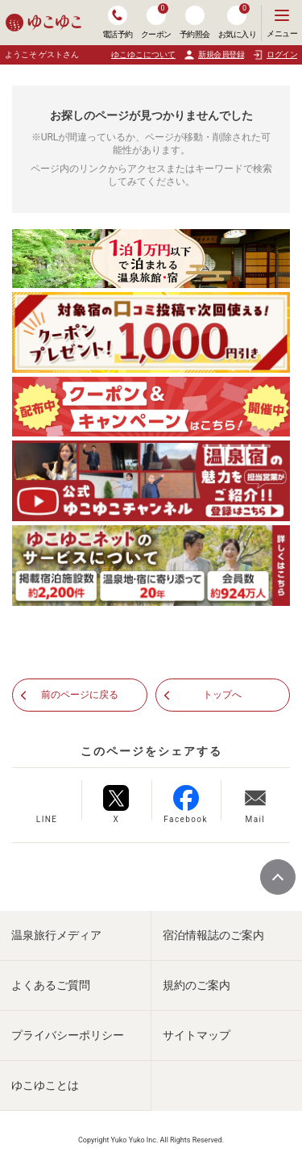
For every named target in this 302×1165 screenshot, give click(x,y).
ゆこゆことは (45, 1085)
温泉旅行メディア (56, 935)
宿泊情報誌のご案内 (213, 935)
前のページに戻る (79, 694)
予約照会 (195, 22)
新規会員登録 (214, 55)
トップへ (222, 694)
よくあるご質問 (50, 985)
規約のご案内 (196, 985)
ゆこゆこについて (143, 54)
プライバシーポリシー (67, 1035)
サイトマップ (196, 1035)
